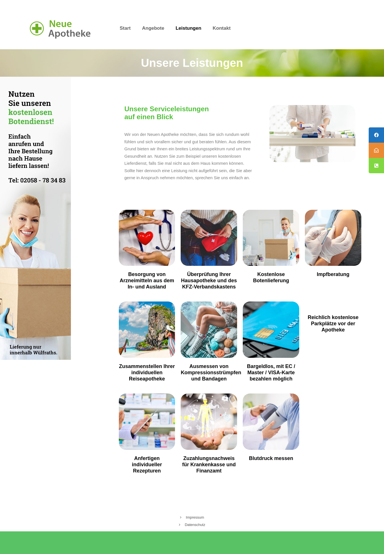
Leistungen (188, 28)
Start (125, 28)
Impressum (195, 517)
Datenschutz (195, 525)
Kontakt (222, 28)
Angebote (153, 28)
